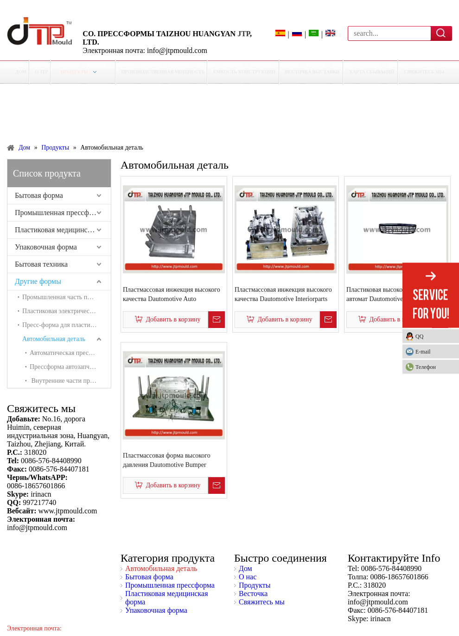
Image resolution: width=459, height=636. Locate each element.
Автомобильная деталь (53, 338)
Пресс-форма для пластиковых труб (66, 324)
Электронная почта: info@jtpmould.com (145, 50)
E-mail (423, 351)
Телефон (434, 366)
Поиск (441, 33)
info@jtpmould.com (378, 602)
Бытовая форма (39, 195)
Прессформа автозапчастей (67, 366)
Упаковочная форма (46, 247)
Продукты (255, 585)
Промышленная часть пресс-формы (66, 297)
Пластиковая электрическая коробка (66, 311)
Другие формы (38, 281)
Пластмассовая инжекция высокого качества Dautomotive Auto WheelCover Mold (171, 295)
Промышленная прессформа (59, 212)
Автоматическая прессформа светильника (70, 352)
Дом (245, 568)
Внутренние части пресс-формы (70, 380)
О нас (247, 577)
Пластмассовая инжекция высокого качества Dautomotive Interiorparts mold (283, 295)
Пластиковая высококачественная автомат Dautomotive (392, 294)
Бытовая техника (41, 264)
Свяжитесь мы (262, 602)
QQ (419, 336)
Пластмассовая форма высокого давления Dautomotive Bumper (166, 460)
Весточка (253, 593)
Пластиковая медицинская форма (63, 230)
